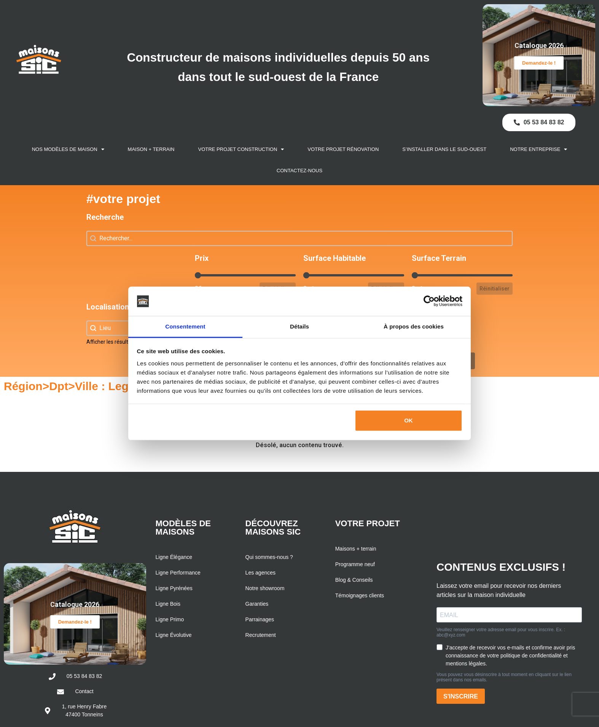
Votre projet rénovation (343, 149)
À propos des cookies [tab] (414, 326)
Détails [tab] (299, 326)
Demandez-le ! (539, 63)
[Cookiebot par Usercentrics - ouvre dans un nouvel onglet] (429, 301)
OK (408, 420)
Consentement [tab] (185, 326)
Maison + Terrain (151, 149)
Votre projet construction (241, 149)
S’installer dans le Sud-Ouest (444, 149)
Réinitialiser (495, 289)
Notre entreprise (538, 149)
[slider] (198, 275)
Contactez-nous (299, 170)
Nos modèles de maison (68, 149)
